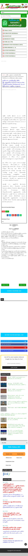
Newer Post (5, 287)
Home (3, 75)
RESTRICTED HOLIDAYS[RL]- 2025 (14, 338)
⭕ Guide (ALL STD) (8, 41)
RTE (7, 75)
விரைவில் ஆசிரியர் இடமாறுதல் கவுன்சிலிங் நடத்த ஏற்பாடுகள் (12, 531)
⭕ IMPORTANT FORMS (8, 39)
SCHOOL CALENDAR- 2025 (14, 294)
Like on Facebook (14, 347)
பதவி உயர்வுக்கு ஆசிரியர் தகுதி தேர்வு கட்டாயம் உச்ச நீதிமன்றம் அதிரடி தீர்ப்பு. (17, 406)
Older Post (22, 287)
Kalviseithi (18, 553)
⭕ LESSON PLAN (7, 36)
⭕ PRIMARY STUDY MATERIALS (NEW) (13, 44)
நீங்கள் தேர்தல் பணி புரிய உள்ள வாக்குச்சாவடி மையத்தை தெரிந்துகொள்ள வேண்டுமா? (16, 400)
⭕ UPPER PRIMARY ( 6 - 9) (9, 47)
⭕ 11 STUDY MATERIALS (9, 53)
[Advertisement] (14, 67)
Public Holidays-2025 (14, 450)
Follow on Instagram (14, 354)
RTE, (15, 89)
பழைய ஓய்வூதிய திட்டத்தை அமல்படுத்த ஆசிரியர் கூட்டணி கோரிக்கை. (12, 518)
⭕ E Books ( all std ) (7, 30)
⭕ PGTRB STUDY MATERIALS (10, 33)
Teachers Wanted (8, 542)
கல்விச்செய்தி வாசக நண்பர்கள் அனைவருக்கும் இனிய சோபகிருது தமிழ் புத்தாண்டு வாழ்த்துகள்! (16, 429)
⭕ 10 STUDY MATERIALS (9, 50)
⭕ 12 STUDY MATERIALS (9, 56)
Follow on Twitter (14, 344)
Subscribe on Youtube (14, 350)
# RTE (7, 211)
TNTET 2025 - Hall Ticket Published (17, 410)
